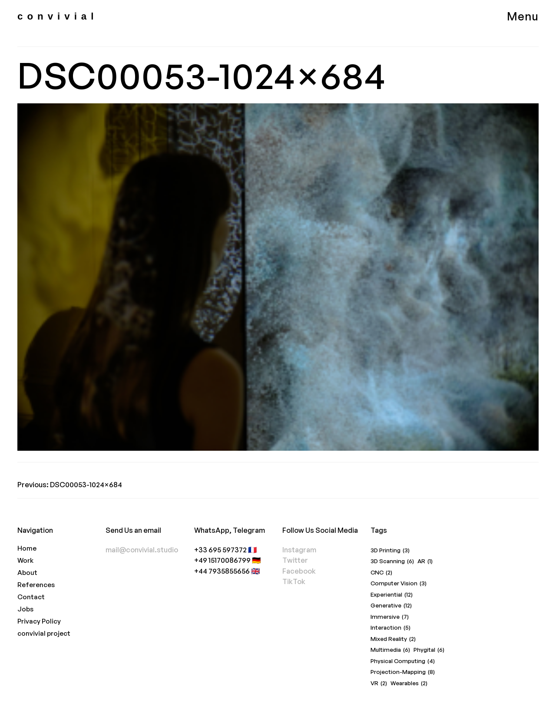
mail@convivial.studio (142, 549)
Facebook (299, 570)
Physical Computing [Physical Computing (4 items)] (403, 661)
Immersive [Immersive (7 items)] (390, 616)
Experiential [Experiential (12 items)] (392, 594)
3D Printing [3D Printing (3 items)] (390, 550)
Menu (523, 16)
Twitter (295, 560)
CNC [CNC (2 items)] (381, 572)
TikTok (293, 581)
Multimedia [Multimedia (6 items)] (390, 649)
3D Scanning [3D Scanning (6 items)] (392, 561)
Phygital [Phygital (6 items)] (429, 649)
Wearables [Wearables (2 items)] (409, 683)
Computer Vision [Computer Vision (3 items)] (399, 583)
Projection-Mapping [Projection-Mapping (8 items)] (403, 672)
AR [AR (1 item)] (425, 561)
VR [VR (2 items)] (379, 683)
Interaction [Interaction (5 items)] (390, 627)
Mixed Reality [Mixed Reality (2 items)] (393, 639)
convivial (57, 16)
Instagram (299, 549)
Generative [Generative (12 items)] (391, 605)
